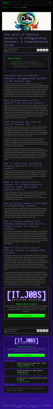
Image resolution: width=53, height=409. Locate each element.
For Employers (46, 405)
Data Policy (23, 405)
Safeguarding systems (14, 390)
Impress (31, 405)
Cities (27, 406)
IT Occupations (15, 7)
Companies (35, 406)
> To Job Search (26, 316)
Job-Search (18, 406)
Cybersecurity (25, 388)
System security (38, 388)
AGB (38, 405)
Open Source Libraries (9, 405)
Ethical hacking (12, 388)
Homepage (5, 7)
